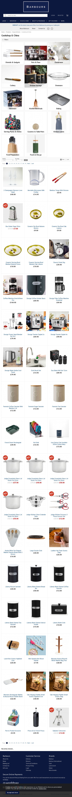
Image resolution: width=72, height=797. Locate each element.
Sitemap (28, 770)
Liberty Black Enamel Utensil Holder (36, 623)
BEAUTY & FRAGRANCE (38, 21)
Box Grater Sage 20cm (13, 226)
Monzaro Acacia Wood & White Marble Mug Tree (59, 659)
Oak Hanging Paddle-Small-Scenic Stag (59, 695)
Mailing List (6, 763)
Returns (28, 761)
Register (60, 15)
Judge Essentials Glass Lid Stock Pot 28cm (13, 515)
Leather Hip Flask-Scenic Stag (59, 551)
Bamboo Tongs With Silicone (59, 190)
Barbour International (55, 761)
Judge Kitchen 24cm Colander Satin (36, 515)
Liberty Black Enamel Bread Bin (36, 587)
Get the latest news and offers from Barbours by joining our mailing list (36, 25)
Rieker (51, 768)
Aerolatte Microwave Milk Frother (36, 191)
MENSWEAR (13, 21)
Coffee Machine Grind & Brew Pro (13, 299)
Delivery (28, 759)
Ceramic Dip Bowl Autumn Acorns (36, 227)
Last (32, 163)
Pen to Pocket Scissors (13, 731)
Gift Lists (5, 768)
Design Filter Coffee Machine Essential (59, 299)
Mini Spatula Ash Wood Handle (36, 659)
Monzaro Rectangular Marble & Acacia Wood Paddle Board (12, 695)
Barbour (51, 759)
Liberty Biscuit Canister (13, 587)
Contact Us (41, 28)
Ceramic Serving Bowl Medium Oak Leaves (36, 263)
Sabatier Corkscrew (59, 731)
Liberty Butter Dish (59, 623)
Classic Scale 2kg (59, 262)
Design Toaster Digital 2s (36, 334)
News (33, 28)
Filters (6, 40)
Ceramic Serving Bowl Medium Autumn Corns (13, 263)
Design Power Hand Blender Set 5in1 (13, 335)
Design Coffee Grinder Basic (36, 298)
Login (53, 15)
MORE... (63, 21)
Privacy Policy (30, 765)
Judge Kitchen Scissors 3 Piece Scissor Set (59, 515)
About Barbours (24, 28)
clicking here (42, 788)
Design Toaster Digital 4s (59, 334)
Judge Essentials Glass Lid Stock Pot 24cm (36, 479)
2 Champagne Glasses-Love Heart (13, 191)
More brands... (53, 770)
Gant (50, 763)
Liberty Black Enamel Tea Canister (13, 623)
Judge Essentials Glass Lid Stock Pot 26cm (59, 479)
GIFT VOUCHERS (53, 21)
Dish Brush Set (36, 370)
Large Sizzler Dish (36, 551)
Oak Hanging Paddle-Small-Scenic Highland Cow (36, 695)
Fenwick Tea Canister (59, 406)
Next (28, 163)
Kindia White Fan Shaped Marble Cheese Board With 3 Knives (13, 552)
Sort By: (8, 159)
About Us (5, 759)
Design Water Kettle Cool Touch (13, 371)
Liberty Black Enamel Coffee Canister (59, 587)
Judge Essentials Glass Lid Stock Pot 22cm (13, 479)
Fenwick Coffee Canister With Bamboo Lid (13, 407)
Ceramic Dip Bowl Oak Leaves (59, 227)
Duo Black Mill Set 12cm (59, 370)
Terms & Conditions (31, 763)
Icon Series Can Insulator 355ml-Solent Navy (59, 443)
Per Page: (19, 159)
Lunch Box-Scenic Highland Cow (13, 659)
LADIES (4, 21)
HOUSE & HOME (24, 21)
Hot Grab (36, 442)
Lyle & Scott (52, 765)
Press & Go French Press (36, 731)
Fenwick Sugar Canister (36, 406)
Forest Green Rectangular (13, 442)
